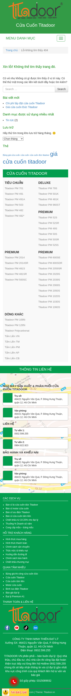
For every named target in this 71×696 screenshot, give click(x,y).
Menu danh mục (20, 38)
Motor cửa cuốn (14, 585)
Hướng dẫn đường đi (16, 554)
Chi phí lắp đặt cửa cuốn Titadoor (25, 103)
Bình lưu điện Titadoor (17, 589)
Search (61, 89)
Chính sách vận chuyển (18, 547)
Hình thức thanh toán (16, 543)
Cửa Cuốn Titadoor (35, 25)
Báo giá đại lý (12, 592)
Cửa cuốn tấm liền (15, 581)
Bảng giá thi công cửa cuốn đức (22, 573)
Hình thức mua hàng (16, 539)
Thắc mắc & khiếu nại (17, 550)
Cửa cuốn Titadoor (15, 577)
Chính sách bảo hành (16, 558)
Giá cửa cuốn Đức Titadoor (21, 107)
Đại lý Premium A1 (15, 596)
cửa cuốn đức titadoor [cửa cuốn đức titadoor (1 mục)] (39, 155)
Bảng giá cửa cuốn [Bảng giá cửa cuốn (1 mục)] (11, 155)
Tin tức (10, 120)
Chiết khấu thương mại (17, 562)
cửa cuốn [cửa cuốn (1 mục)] (24, 155)
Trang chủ (12, 50)
